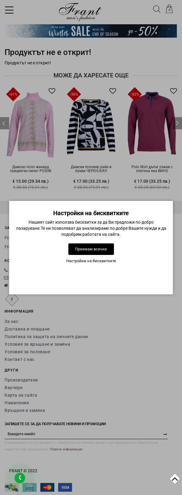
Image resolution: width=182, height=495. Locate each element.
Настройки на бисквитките (91, 261)
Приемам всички (91, 249)
